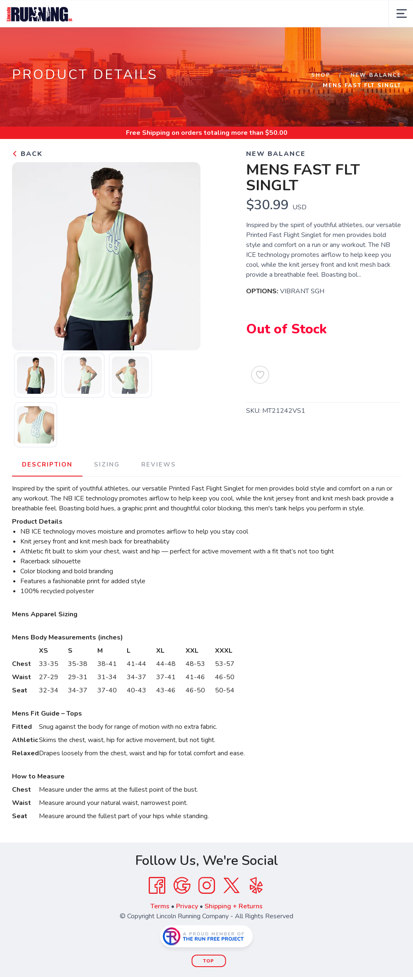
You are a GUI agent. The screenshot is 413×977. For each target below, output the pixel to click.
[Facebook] (157, 885)
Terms (159, 906)
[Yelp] (256, 885)
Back (27, 153)
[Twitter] (231, 885)
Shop (321, 75)
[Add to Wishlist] (260, 375)
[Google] (181, 885)
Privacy (187, 906)
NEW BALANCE (375, 75)
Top (208, 961)
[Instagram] (206, 885)
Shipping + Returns (234, 906)
